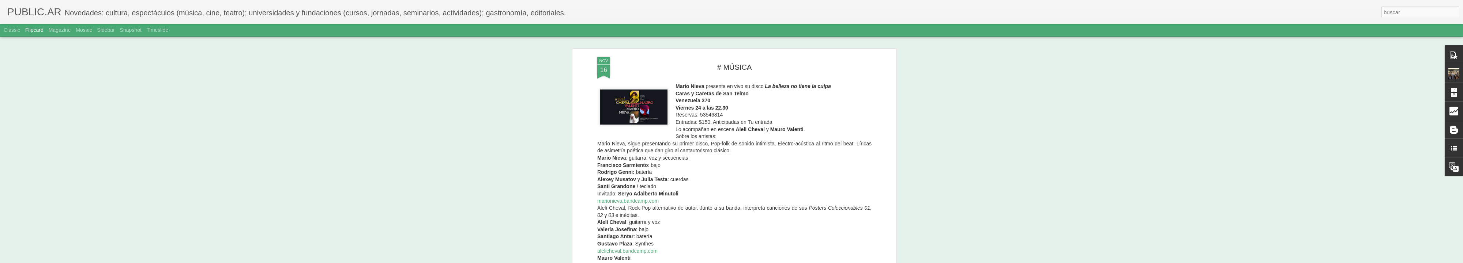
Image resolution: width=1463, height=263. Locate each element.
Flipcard (34, 30)
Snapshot (131, 30)
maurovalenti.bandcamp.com (630, 64)
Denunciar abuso (784, 259)
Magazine (60, 30)
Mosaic (84, 30)
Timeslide (157, 30)
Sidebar (106, 30)
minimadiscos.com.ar (669, 72)
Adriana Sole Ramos (775, 89)
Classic (12, 30)
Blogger (760, 259)
